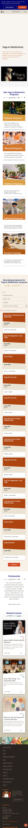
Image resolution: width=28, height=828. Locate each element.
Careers (5, 785)
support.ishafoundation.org (11, 821)
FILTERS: (4, 292)
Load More (14, 564)
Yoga (4, 759)
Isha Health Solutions (8, 778)
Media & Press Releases (9, 756)
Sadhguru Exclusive (8, 762)
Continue (22, 7)
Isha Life (5, 775)
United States (10, 7)
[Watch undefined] (14, 74)
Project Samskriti (7, 781)
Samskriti (5, 772)
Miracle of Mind (7, 747)
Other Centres (6, 824)
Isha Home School (7, 769)
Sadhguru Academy (7, 766)
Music (4, 753)
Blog (4, 750)
